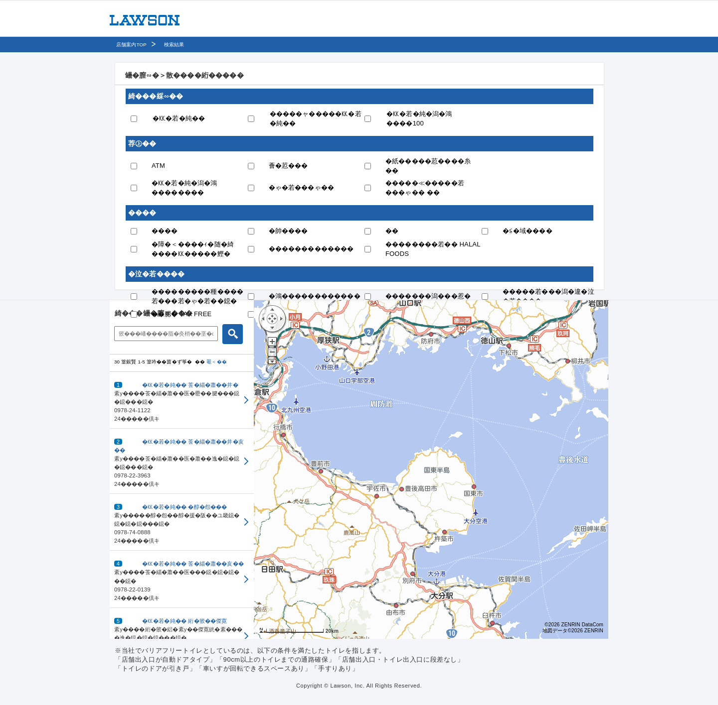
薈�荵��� (288, 165)
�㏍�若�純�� (179, 118)
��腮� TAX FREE (181, 314)
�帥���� (288, 231)
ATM (158, 165)
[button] (182, 400)
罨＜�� (216, 361)
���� (165, 231)
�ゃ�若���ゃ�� (302, 187)
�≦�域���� (527, 231)
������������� (311, 248)
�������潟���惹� (428, 296)
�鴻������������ (314, 296)
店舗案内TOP (131, 44)
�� (391, 231)
